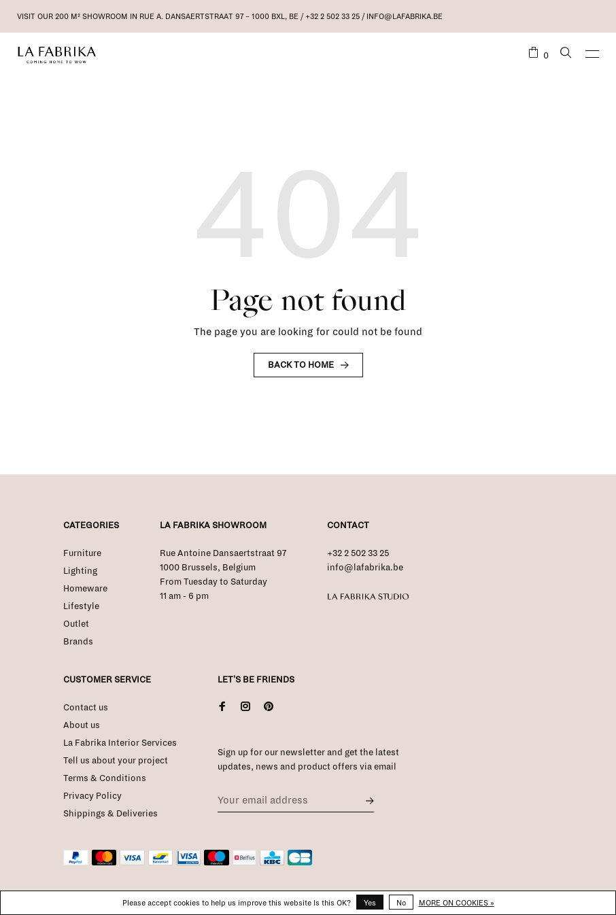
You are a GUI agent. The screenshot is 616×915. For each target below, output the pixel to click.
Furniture (82, 553)
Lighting (80, 571)
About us (81, 725)
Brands (78, 641)
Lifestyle (81, 606)
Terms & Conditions (104, 778)
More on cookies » (456, 903)
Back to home (301, 365)
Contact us (85, 707)
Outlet (76, 624)
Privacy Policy (92, 796)
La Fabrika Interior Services (120, 743)
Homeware (85, 588)
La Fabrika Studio (368, 596)
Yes (370, 903)
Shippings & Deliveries (110, 813)
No (401, 903)
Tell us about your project (115, 760)
